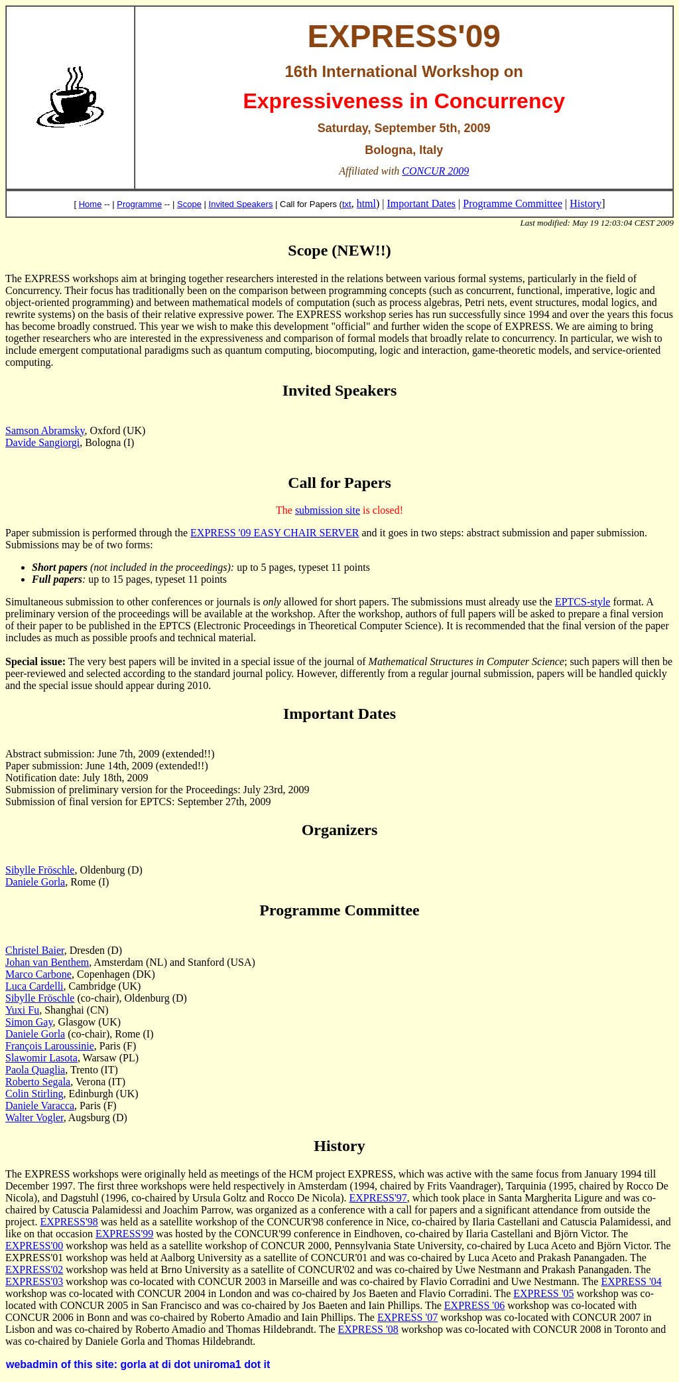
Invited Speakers (241, 204)
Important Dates (421, 203)
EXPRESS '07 (407, 1317)
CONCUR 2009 (435, 171)
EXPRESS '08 (368, 1329)
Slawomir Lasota (41, 1057)
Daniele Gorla (35, 881)
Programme (139, 204)
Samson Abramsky (44, 430)
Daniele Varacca (39, 1105)
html (366, 203)
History (585, 203)
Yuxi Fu (22, 1010)
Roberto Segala (37, 1081)
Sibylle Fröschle (39, 870)
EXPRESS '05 (543, 1293)
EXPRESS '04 (631, 1281)
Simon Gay (28, 1022)
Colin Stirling (34, 1093)
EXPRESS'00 (34, 1245)
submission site (327, 510)
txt (346, 204)
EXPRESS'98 (68, 1221)
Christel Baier (34, 950)
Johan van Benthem (47, 962)
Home (90, 204)
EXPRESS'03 (34, 1281)
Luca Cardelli (34, 986)
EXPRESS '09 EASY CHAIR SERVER (274, 532)
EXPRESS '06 (474, 1305)
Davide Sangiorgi (42, 442)
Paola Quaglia (35, 1069)
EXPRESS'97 (378, 1197)
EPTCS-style (583, 601)
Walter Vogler (34, 1117)
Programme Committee (512, 203)
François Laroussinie (49, 1045)
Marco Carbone (38, 974)
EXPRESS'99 (124, 1233)
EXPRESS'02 (34, 1269)
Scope (189, 204)
